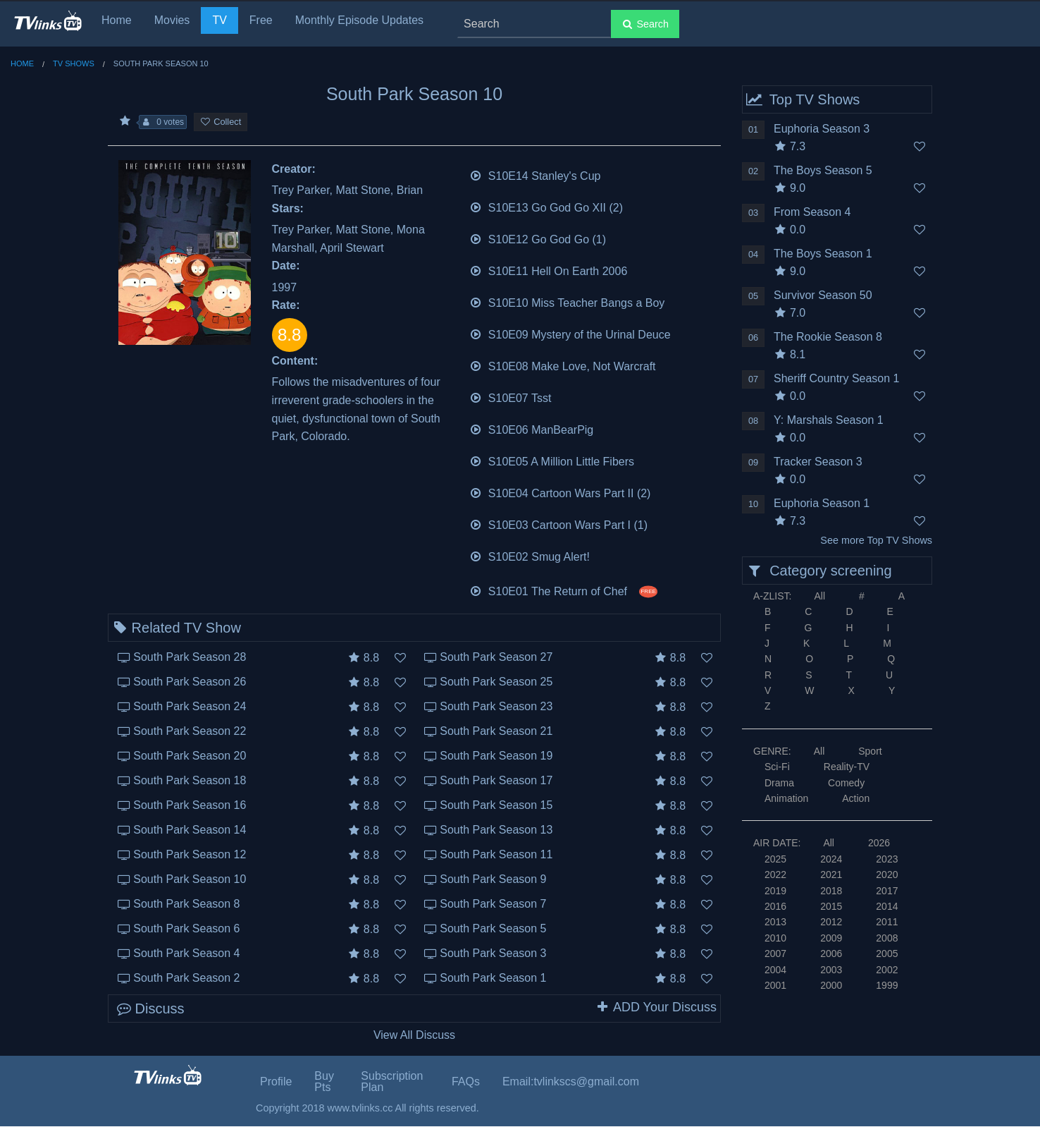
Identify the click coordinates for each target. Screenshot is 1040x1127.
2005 (887, 953)
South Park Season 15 (496, 805)
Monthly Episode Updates (359, 20)
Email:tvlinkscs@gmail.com (570, 1082)
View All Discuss (414, 1035)
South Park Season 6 (186, 928)
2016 (775, 906)
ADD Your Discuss (656, 1007)
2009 (831, 938)
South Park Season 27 (496, 657)
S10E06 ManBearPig (531, 428)
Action (855, 798)
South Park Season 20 (189, 756)
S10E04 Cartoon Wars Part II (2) (560, 492)
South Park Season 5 (493, 928)
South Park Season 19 (496, 756)
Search (645, 24)
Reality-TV (846, 766)
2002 (887, 969)
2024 (831, 859)
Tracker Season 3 (818, 462)
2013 (775, 921)
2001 (775, 985)
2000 (831, 985)
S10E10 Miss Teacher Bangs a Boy (567, 301)
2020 (887, 874)
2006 (831, 953)
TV (219, 20)
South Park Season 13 (496, 830)
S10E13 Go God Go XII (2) (546, 206)
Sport (869, 751)
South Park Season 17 (496, 780)
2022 (775, 874)
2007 (775, 953)
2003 (831, 969)
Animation (786, 798)
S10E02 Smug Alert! (529, 555)
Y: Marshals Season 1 (829, 420)
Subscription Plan (392, 1081)
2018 (831, 890)
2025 (775, 859)
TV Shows (73, 63)
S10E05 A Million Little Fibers (552, 460)
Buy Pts (324, 1081)
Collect (220, 121)
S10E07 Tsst (510, 396)
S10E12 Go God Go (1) (538, 238)
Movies (172, 20)
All (819, 596)
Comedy (846, 782)
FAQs (466, 1082)
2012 (831, 921)
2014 (887, 906)
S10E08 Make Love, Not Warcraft (562, 365)
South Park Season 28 (189, 657)
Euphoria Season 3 (821, 129)
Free (261, 20)
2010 (775, 938)
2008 (887, 938)
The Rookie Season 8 (828, 337)
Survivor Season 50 (823, 295)
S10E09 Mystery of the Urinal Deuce (570, 333)
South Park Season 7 (493, 904)
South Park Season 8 (186, 904)
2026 (879, 842)
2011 (887, 921)
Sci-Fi (777, 766)
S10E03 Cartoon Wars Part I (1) (558, 523)
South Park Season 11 (496, 854)
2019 (775, 890)
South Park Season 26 (189, 682)
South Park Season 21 (496, 731)
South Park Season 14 (189, 830)
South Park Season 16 (189, 805)
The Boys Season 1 (823, 254)
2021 (831, 874)
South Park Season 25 (496, 682)
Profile (276, 1082)
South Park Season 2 (186, 978)
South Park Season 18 (189, 780)
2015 (831, 906)
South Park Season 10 (189, 879)
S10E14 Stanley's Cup (535, 174)
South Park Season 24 (189, 706)
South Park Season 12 (189, 854)
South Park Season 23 (496, 706)
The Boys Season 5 (823, 170)
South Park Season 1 (493, 978)
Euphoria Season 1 (821, 503)
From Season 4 (812, 212)
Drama (779, 782)
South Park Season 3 (493, 953)
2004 (775, 969)
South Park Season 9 (493, 879)
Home (116, 20)
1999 (887, 985)
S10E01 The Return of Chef (563, 590)
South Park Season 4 (186, 953)
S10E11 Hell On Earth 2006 (548, 269)
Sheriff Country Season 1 (836, 378)
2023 (887, 859)
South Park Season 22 (189, 731)
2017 (887, 890)
